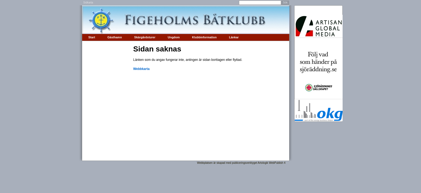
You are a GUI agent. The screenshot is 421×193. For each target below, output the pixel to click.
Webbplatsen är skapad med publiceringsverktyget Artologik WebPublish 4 (241, 162)
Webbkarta (141, 69)
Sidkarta (88, 2)
